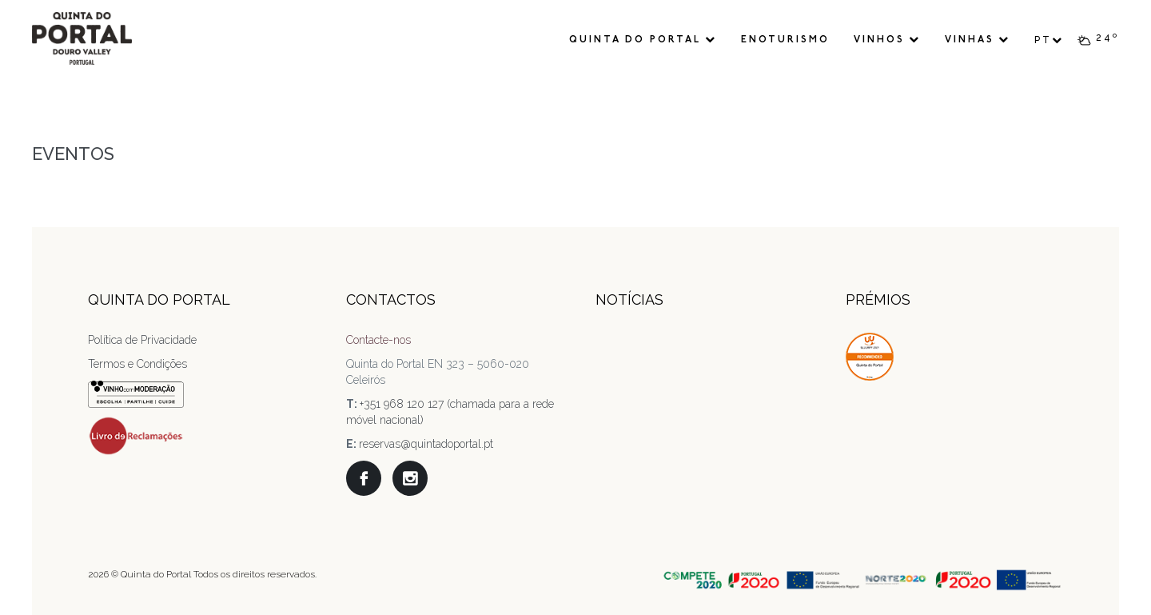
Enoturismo (785, 40)
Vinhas (977, 39)
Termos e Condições (137, 363)
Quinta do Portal (643, 39)
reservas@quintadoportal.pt (426, 443)
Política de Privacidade (142, 339)
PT (1049, 40)
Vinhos (887, 39)
